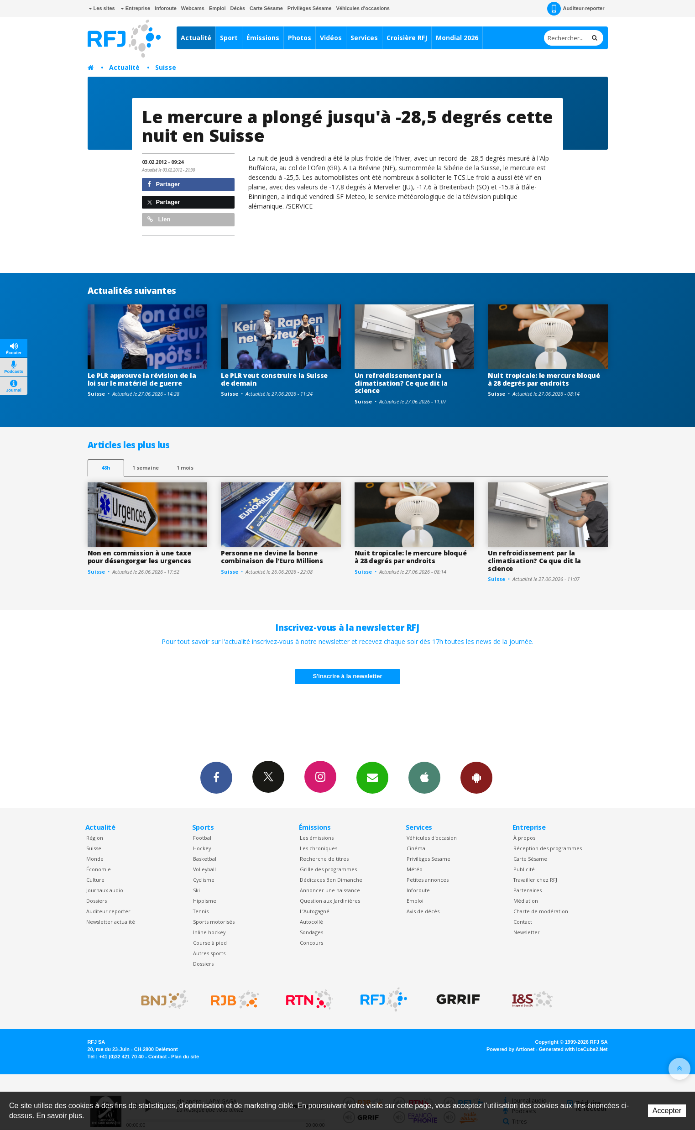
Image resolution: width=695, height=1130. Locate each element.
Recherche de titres (324, 859)
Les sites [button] (102, 8)
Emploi (217, 8)
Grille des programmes (328, 869)
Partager (163, 184)
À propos (524, 838)
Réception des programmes (547, 848)
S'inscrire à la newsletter (347, 676)
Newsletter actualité (110, 922)
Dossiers (96, 901)
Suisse (165, 67)
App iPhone (424, 777)
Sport (229, 37)
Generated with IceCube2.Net (573, 1049)
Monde (95, 859)
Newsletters (372, 777)
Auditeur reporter (108, 911)
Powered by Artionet (510, 1049)
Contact (522, 922)
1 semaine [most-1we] (145, 467)
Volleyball (204, 869)
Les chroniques (318, 848)
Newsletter (526, 932)
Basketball (205, 859)
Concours (311, 943)
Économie (98, 869)
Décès (237, 8)
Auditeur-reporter (575, 9)
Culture (95, 880)
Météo (415, 869)
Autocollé (311, 922)
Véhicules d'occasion (432, 838)
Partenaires (527, 890)
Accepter (667, 1110)
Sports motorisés (214, 922)
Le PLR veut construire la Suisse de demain (274, 379)
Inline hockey (209, 932)
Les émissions (317, 838)
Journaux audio (104, 890)
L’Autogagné (314, 911)
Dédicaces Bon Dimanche (331, 880)
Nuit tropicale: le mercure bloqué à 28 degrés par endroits (544, 379)
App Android (476, 777)
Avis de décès (423, 911)
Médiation (525, 901)
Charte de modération (540, 911)
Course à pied (210, 943)
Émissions (262, 37)
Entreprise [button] (135, 8)
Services (364, 37)
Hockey (202, 848)
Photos (299, 37)
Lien (158, 219)
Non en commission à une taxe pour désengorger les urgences (139, 557)
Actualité (196, 37)
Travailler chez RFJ (535, 880)
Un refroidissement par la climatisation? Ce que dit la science (401, 383)
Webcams (192, 8)
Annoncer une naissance (330, 890)
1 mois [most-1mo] (185, 467)
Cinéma (416, 848)
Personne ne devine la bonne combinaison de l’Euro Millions (272, 557)
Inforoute (166, 8)
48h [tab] (105, 467)
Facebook (216, 777)
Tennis (201, 911)
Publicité (524, 869)
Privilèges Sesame (428, 859)
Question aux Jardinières (330, 901)
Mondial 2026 (457, 37)
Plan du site (185, 1056)
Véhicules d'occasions (363, 8)
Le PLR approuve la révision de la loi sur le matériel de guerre (142, 379)
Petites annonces (428, 880)
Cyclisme (203, 880)
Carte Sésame (266, 8)
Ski (196, 890)
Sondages (311, 932)
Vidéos (331, 37)
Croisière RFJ (407, 37)
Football (203, 838)
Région (94, 838)
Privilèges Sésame (309, 8)
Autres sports (209, 953)
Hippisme (204, 901)
